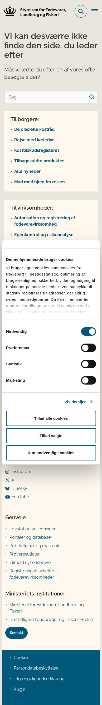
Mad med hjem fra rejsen (39, 181)
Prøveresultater (24, 554)
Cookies (21, 657)
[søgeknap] (92, 97)
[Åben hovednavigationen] (96, 11)
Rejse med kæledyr (34, 139)
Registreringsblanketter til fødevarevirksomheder (34, 574)
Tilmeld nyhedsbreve (30, 562)
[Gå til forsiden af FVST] (33, 11)
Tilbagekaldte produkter (39, 160)
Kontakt (16, 633)
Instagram (21, 471)
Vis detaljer (75, 402)
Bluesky (19, 488)
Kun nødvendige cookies (51, 452)
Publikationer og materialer (35, 545)
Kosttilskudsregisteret (36, 150)
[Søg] (51, 97)
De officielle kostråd (34, 129)
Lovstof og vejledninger (32, 528)
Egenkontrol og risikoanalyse (44, 234)
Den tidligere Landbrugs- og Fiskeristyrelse (51, 619)
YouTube (20, 496)
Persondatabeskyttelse (36, 668)
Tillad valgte (51, 435)
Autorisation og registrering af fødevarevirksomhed (44, 221)
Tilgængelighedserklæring (39, 678)
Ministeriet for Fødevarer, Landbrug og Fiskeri (46, 608)
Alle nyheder (27, 171)
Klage (19, 689)
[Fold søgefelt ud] (81, 11)
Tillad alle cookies (51, 418)
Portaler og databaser (30, 537)
